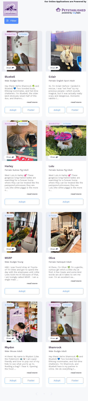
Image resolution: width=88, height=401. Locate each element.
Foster (31, 110)
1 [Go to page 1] (44, 393)
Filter (11, 20)
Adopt (13, 110)
